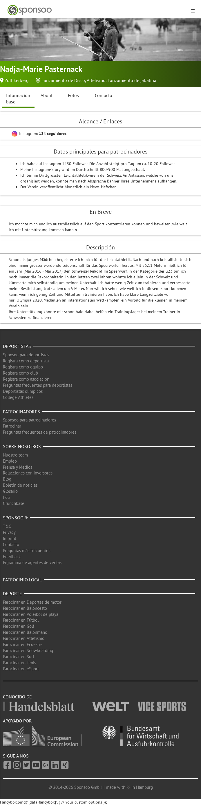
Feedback (12, 556)
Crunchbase (13, 503)
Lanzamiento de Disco (63, 80)
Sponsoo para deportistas (26, 354)
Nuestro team (15, 455)
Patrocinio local (22, 580)
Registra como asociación (26, 379)
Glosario (10, 491)
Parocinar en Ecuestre (23, 644)
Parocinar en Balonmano (25, 632)
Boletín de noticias (20, 485)
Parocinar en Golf (18, 626)
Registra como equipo (23, 367)
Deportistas (17, 346)
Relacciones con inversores (27, 473)
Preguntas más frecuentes (26, 550)
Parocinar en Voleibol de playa (30, 614)
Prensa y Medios (17, 467)
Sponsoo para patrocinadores (29, 420)
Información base (18, 98)
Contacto (103, 95)
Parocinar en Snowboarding (28, 650)
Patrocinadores (21, 412)
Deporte (12, 593)
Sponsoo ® (15, 518)
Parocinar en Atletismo (23, 638)
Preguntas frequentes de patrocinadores (39, 432)
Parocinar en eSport (21, 668)
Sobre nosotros (22, 446)
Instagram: (39, 133)
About (46, 95)
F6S (6, 497)
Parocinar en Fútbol (21, 620)
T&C (7, 526)
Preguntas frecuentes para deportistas (37, 385)
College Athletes (18, 397)
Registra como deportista (26, 361)
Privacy (9, 532)
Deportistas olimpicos (23, 391)
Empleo (10, 461)
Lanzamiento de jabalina (132, 80)
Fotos (73, 95)
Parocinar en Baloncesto (25, 608)
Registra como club (20, 373)
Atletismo (96, 80)
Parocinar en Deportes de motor (32, 602)
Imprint (9, 538)
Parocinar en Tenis (19, 662)
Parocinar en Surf (18, 656)
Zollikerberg (17, 80)
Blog (7, 479)
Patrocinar (12, 426)
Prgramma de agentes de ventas (32, 562)
